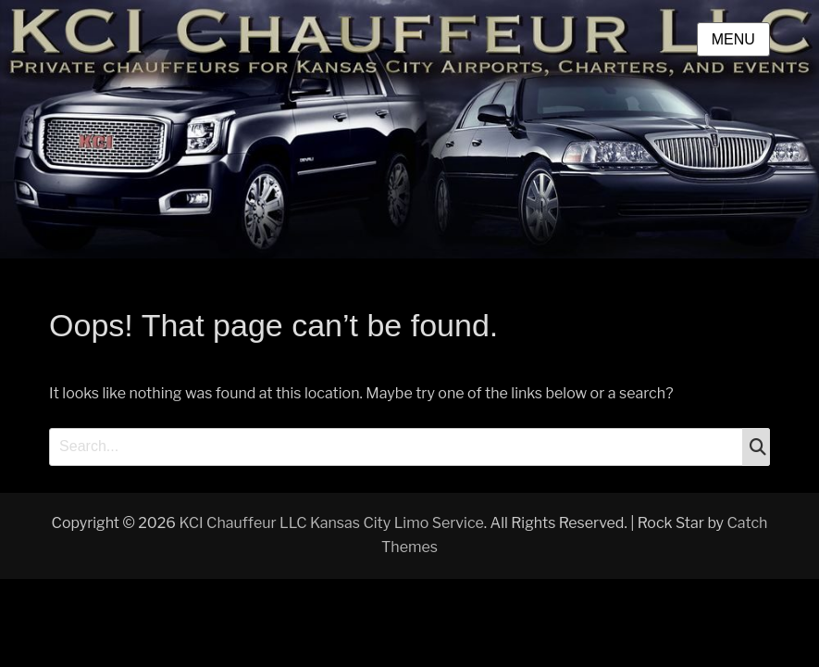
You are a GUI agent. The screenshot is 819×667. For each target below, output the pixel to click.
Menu (733, 39)
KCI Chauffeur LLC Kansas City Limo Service (331, 523)
